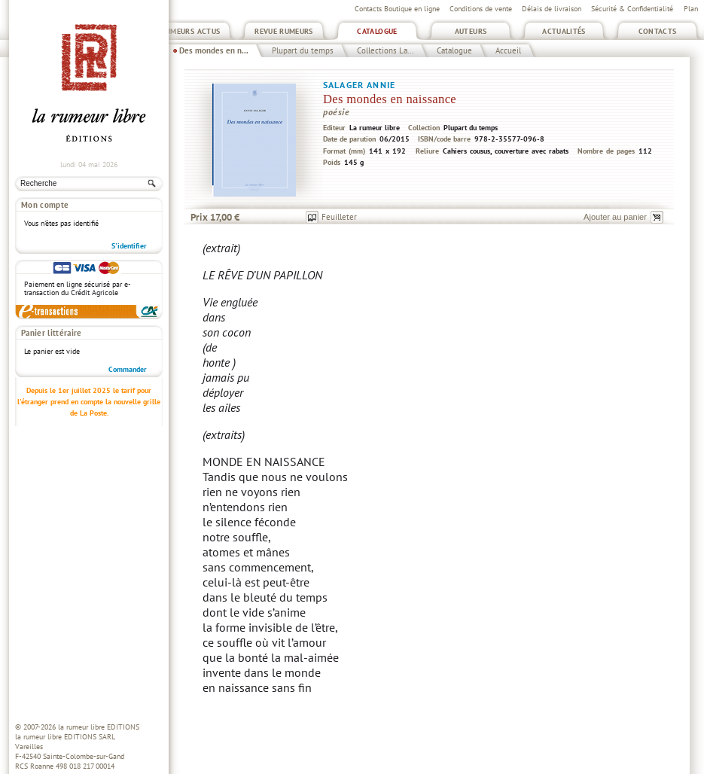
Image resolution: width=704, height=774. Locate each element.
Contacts (657, 31)
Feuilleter (339, 217)
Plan (691, 9)
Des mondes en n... (213, 50)
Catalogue (377, 31)
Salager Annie (359, 84)
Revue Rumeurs (283, 31)
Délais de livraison (551, 9)
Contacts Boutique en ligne (397, 9)
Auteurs (471, 31)
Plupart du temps (303, 50)
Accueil (508, 50)
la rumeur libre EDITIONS (98, 727)
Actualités (564, 31)
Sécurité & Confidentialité (632, 9)
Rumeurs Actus (191, 31)
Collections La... (385, 50)
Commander (127, 369)
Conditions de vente (481, 9)
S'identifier (129, 246)
